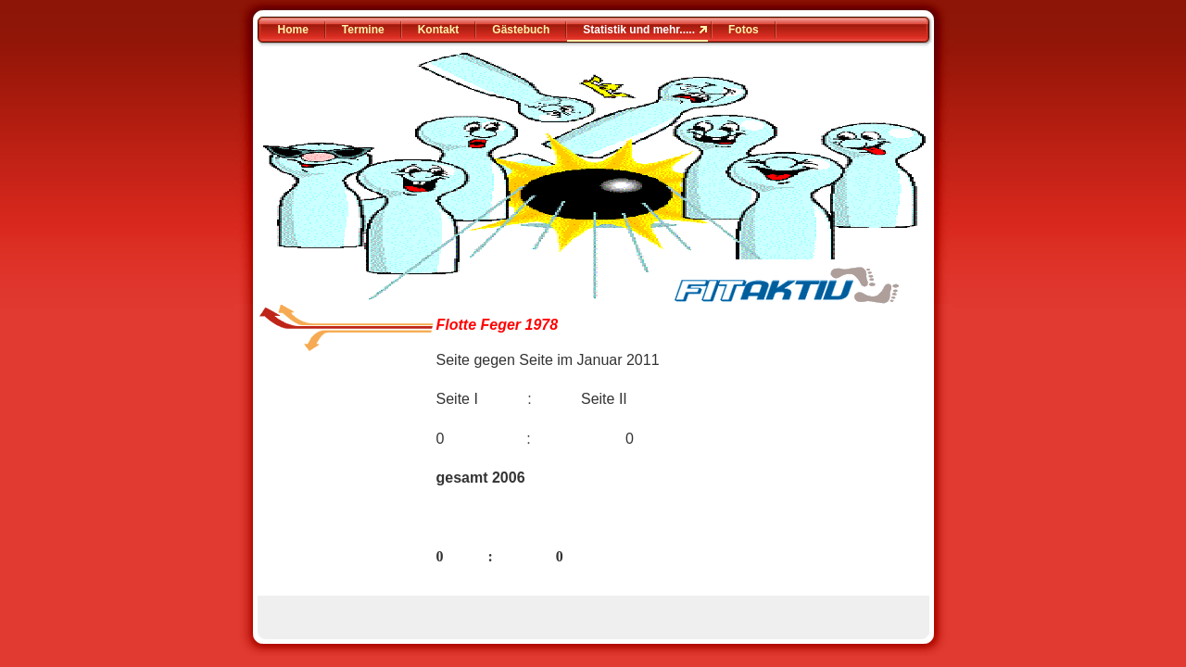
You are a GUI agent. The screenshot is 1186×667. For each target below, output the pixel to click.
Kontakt (439, 29)
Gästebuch (520, 29)
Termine (363, 29)
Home (293, 29)
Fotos (743, 29)
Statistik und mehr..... (639, 29)
